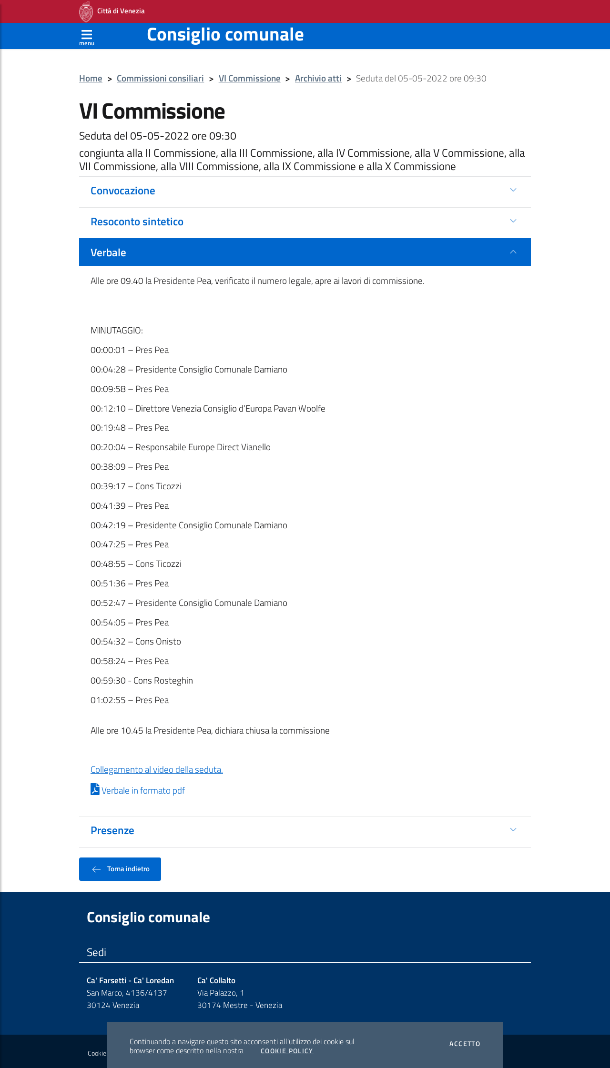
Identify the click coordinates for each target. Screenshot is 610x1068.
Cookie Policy (287, 1048)
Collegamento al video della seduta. (157, 766)
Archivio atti (318, 75)
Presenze (112, 827)
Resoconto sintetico (137, 218)
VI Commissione (250, 75)
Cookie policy (105, 1050)
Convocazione (123, 187)
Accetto (464, 1041)
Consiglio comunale (225, 31)
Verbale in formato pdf (138, 787)
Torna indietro (120, 866)
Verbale (108, 249)
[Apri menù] (86, 33)
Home (90, 75)
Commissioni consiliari (160, 75)
